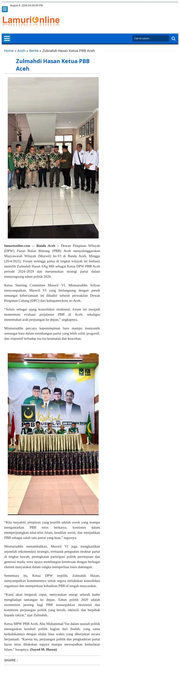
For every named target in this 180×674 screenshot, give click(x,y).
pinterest (175, 5)
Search (173, 38)
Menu (5, 9)
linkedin (163, 5)
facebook (145, 5)
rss (157, 5)
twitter (138, 5)
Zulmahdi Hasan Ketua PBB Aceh (53, 64)
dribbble (169, 5)
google (151, 5)
